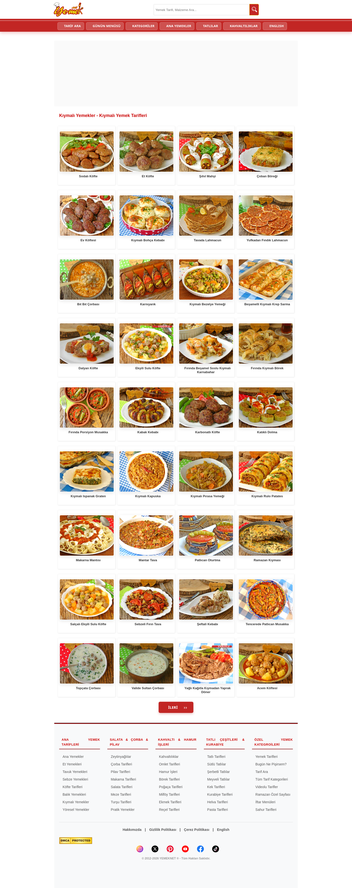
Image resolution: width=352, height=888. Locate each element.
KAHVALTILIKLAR (244, 26)
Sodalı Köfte (88, 176)
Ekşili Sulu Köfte (148, 368)
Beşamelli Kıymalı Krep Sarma (267, 304)
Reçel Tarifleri (169, 810)
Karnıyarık (148, 304)
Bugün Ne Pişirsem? (271, 764)
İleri (173, 707)
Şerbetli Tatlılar (218, 772)
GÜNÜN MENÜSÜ (107, 26)
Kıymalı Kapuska (148, 496)
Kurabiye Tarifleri (220, 794)
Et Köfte (148, 176)
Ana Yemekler (73, 757)
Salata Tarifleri (121, 787)
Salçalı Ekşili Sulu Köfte (88, 624)
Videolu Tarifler (266, 787)
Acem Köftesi (267, 688)
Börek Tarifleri (169, 779)
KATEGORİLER (143, 26)
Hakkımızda (132, 830)
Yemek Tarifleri (266, 757)
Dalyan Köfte (88, 368)
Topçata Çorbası (88, 688)
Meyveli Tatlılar (218, 779)
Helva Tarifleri (217, 802)
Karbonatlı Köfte (207, 432)
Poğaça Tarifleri (170, 787)
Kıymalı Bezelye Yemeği (207, 304)
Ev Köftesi (88, 240)
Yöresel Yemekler (76, 810)
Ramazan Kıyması (267, 560)
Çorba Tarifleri (121, 764)
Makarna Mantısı (88, 560)
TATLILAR (210, 26)
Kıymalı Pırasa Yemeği (207, 496)
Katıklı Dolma (267, 432)
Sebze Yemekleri (75, 779)
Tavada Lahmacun (207, 240)
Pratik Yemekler (122, 810)
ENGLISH (276, 26)
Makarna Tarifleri (123, 779)
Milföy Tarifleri (169, 794)
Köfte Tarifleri (72, 787)
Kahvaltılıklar (168, 757)
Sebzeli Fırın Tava (148, 624)
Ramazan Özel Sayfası (272, 794)
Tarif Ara (261, 772)
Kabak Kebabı (147, 432)
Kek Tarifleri (216, 787)
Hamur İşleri (168, 772)
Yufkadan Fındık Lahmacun (267, 240)
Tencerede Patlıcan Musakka (267, 624)
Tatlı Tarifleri (216, 757)
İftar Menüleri (265, 802)
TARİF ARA (72, 26)
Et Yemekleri (72, 764)
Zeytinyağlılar (121, 757)
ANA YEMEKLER (178, 26)
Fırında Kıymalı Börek (267, 368)
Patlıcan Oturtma (207, 560)
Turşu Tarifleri (121, 802)
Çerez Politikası (196, 830)
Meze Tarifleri (121, 794)
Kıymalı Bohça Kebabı (148, 240)
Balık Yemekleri (74, 794)
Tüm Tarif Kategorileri (271, 779)
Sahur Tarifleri (265, 810)
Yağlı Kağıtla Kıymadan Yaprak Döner (207, 690)
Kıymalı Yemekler (76, 802)
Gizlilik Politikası (162, 830)
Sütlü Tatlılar (216, 764)
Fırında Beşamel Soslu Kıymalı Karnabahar (207, 370)
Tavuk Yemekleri (75, 772)
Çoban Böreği (267, 176)
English (223, 830)
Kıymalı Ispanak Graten (88, 496)
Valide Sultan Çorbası (148, 688)
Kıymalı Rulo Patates (267, 496)
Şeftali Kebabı (207, 624)
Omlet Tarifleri (169, 764)
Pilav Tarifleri (120, 772)
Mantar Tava (148, 560)
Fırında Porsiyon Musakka (88, 432)
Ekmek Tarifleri (170, 802)
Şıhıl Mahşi (207, 176)
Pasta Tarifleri (217, 810)
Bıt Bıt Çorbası (88, 304)
